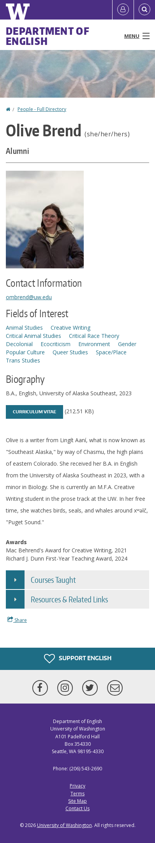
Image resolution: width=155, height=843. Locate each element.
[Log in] (123, 10)
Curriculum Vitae (34, 411)
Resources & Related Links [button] (69, 599)
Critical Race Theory (94, 335)
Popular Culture (25, 352)
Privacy (77, 785)
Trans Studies (23, 360)
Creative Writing (70, 327)
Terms (77, 793)
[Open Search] (144, 10)
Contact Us (77, 808)
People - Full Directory (42, 109)
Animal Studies (24, 327)
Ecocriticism (55, 344)
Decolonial (19, 344)
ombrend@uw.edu (29, 297)
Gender (127, 344)
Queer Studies (70, 352)
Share (17, 619)
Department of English (48, 36)
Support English (77, 658)
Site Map (77, 801)
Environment (94, 344)
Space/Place (111, 352)
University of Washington (64, 825)
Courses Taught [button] (53, 580)
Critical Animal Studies (33, 335)
